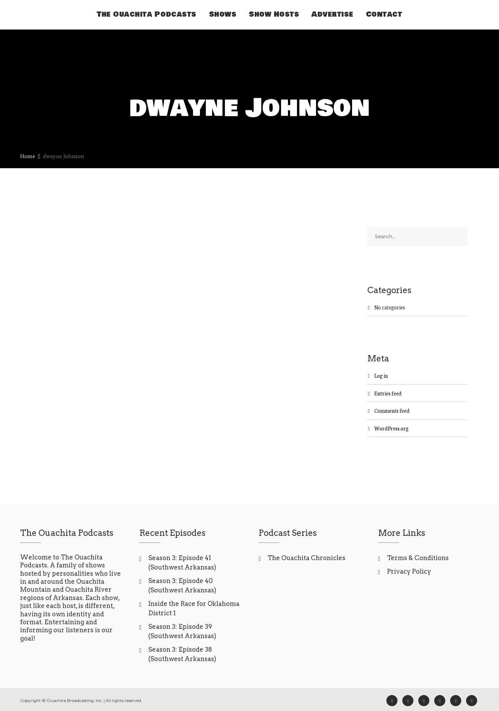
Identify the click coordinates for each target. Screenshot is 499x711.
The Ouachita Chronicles (306, 558)
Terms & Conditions (418, 558)
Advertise (332, 14)
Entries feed (388, 393)
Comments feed (392, 410)
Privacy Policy (409, 571)
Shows (223, 14)
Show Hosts (274, 14)
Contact (384, 14)
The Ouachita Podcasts (146, 14)
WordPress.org (391, 428)
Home (27, 156)
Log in (381, 375)
